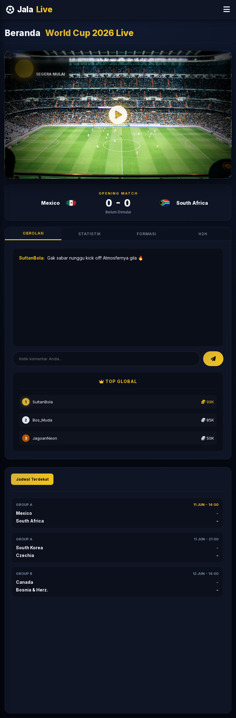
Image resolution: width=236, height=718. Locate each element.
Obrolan (33, 233)
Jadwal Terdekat (32, 479)
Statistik (89, 234)
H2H (203, 234)
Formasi (146, 234)
